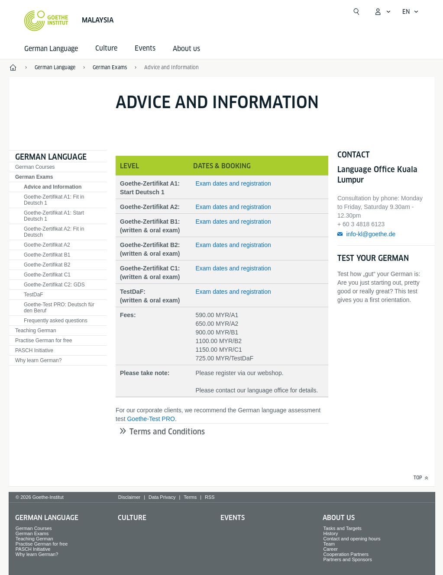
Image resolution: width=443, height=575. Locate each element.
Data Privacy (162, 497)
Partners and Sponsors (347, 559)
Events (232, 518)
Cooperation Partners (346, 554)
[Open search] (356, 11)
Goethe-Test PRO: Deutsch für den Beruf (59, 308)
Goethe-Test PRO (151, 418)
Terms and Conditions (167, 431)
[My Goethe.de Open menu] (382, 11)
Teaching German (35, 331)
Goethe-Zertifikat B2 (47, 265)
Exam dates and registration (233, 183)
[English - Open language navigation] (410, 11)
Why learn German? (38, 360)
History (330, 533)
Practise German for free (43, 340)
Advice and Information (52, 187)
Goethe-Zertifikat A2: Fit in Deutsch (54, 232)
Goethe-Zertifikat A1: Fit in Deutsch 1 (54, 200)
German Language (51, 48)
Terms (190, 497)
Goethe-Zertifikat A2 (47, 245)
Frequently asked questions (55, 321)
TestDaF (33, 295)
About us (186, 48)
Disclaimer (129, 497)
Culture (132, 518)
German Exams (34, 177)
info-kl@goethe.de (370, 234)
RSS (210, 497)
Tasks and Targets (342, 528)
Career (330, 549)
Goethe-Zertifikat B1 (47, 255)
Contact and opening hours (351, 538)
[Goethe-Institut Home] (46, 20)
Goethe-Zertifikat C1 (47, 275)
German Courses (35, 167)
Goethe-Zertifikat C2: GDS (54, 285)
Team (329, 543)
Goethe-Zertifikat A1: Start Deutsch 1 (54, 216)
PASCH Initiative (34, 350)
